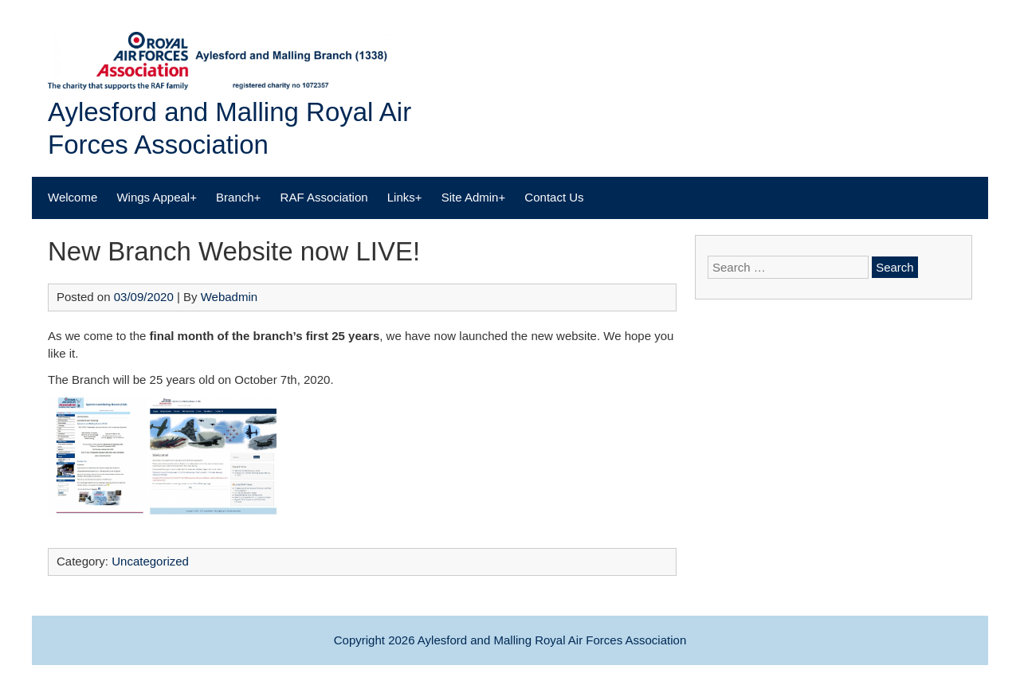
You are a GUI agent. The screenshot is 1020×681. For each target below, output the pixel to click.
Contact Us (553, 197)
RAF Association (324, 197)
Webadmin (229, 296)
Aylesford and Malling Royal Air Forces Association (552, 640)
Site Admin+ (473, 197)
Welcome (72, 197)
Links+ (404, 197)
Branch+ (238, 197)
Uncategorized (150, 561)
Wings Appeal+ (156, 197)
